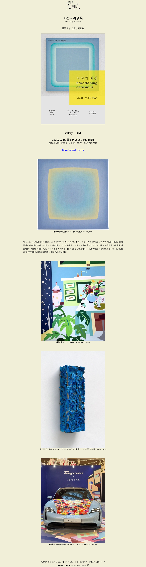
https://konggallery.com (73, 150)
